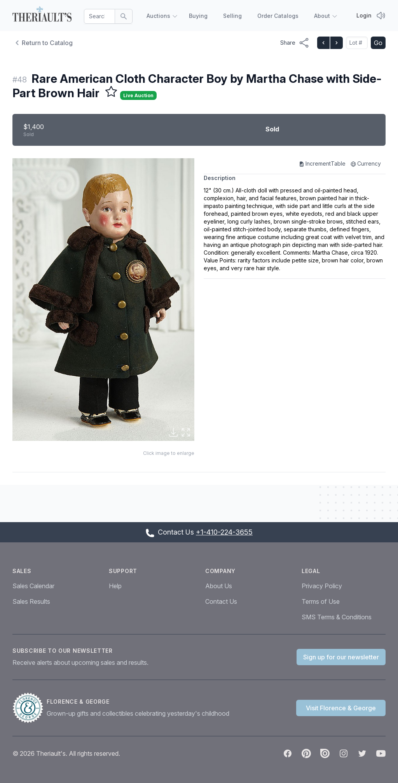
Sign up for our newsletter (341, 657)
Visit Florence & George (341, 708)
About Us (218, 586)
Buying (198, 15)
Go (378, 43)
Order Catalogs (277, 15)
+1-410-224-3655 (224, 532)
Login (364, 15)
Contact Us (221, 601)
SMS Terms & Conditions (337, 617)
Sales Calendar (33, 586)
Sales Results (31, 601)
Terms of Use (321, 601)
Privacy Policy (322, 586)
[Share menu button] (294, 43)
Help (115, 586)
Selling (232, 15)
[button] (103, 299)
